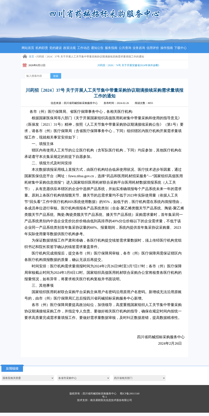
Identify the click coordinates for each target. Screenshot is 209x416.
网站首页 (28, 48)
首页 (31, 56)
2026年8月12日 (36, 65)
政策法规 (69, 48)
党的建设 (55, 48)
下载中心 (180, 48)
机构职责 (42, 48)
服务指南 (111, 48)
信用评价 (152, 48)
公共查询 (125, 48)
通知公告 (97, 48)
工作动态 (83, 48)
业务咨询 (139, 48)
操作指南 (166, 48)
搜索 (55, 76)
